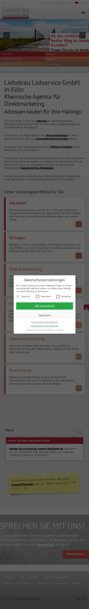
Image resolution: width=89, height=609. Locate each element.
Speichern (44, 315)
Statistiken (43, 296)
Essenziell (23, 296)
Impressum (59, 330)
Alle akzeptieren (44, 306)
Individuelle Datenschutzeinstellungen (44, 326)
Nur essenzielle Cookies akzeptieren (44, 322)
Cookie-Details (31, 330)
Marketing (63, 296)
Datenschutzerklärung (46, 330)
